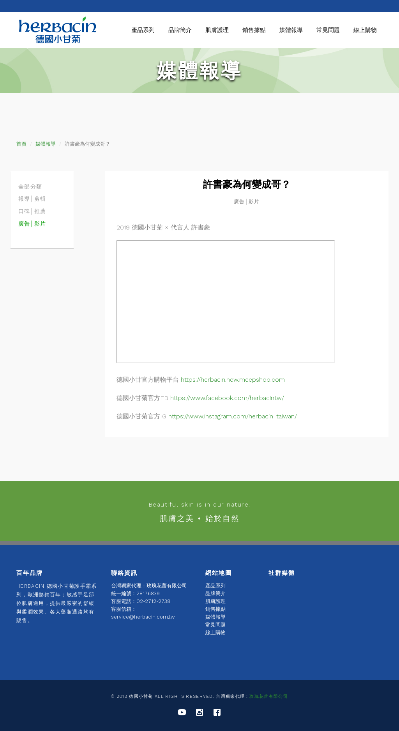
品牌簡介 (180, 30)
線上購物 (365, 30)
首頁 (21, 144)
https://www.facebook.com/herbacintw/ (227, 398)
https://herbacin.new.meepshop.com (233, 379)
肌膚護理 (217, 30)
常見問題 (328, 30)
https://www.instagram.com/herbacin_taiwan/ (232, 416)
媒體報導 (291, 30)
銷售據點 (254, 30)
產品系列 (143, 30)
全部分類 (30, 186)
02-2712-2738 (153, 601)
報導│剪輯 (32, 199)
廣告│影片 (32, 224)
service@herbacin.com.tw (143, 617)
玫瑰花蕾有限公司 (268, 696)
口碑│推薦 (32, 211)
